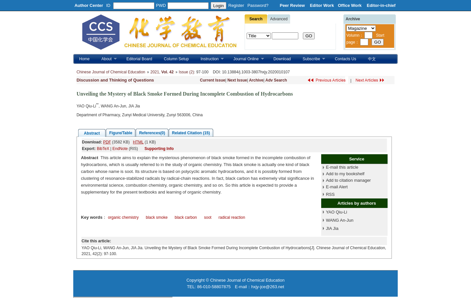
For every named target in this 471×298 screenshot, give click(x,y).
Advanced (279, 19)
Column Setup (176, 59)
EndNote (120, 148)
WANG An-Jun (339, 220)
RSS (330, 194)
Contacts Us (345, 59)
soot (208, 217)
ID (108, 5)
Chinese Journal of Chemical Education (111, 72)
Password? (257, 5)
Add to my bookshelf (345, 173)
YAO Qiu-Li (336, 212)
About (106, 59)
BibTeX (103, 148)
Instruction (209, 59)
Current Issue (212, 80)
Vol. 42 (167, 72)
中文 (372, 59)
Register (236, 5)
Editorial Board (139, 59)
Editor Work (322, 5)
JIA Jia (332, 228)
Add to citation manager (348, 180)
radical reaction (231, 217)
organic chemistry (123, 217)
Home (84, 59)
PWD (161, 5)
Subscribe (311, 59)
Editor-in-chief (381, 5)
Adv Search (276, 80)
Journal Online (246, 59)
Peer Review (293, 5)
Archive (256, 80)
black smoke (157, 217)
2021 (154, 72)
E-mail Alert (336, 186)
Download (282, 59)
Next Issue (237, 80)
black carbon (186, 217)
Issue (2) (186, 72)
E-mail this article (342, 167)
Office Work (350, 5)
